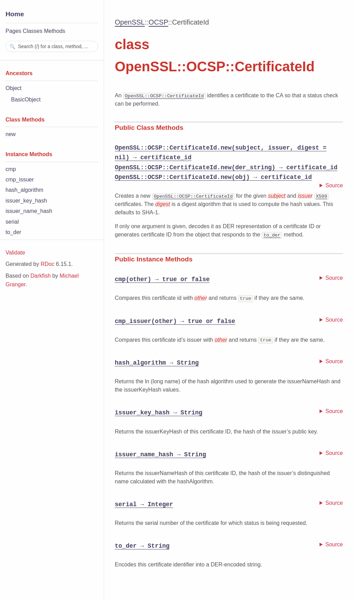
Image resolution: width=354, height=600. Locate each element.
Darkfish (40, 276)
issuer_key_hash (26, 201)
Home (15, 14)
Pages (13, 31)
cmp (11, 169)
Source (334, 185)
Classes (33, 31)
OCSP (158, 22)
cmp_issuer (20, 179)
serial (12, 222)
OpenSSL (130, 22)
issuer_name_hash (29, 211)
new (11, 134)
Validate (15, 253)
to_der (13, 232)
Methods (54, 31)
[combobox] (52, 46)
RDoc (47, 264)
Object (13, 88)
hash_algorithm (24, 190)
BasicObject (25, 99)
